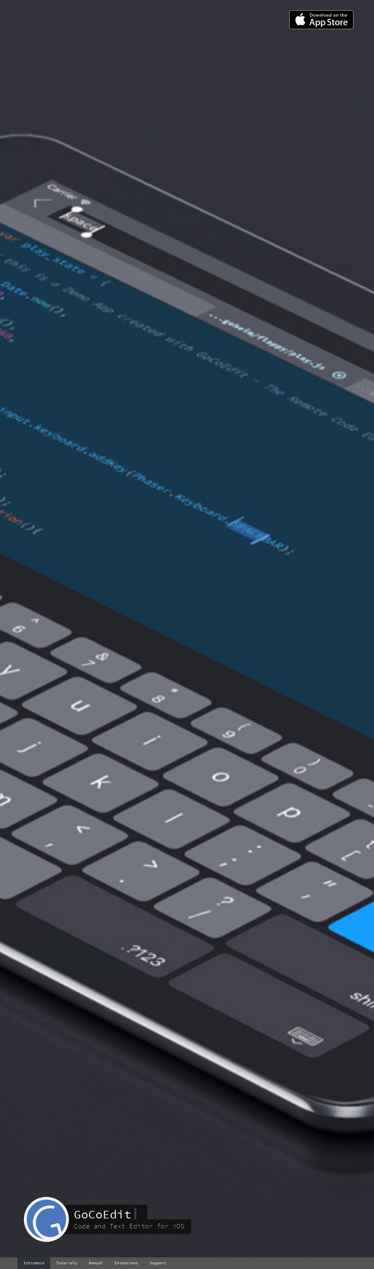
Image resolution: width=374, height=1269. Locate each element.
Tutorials (66, 1263)
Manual (96, 1263)
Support (158, 1263)
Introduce (33, 1263)
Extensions (126, 1263)
